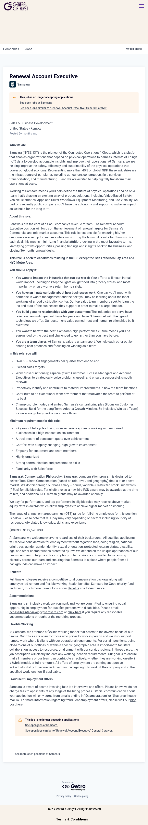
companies (11, 49)
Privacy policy (63, 796)
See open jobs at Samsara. (36, 102)
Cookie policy (81, 796)
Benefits (73, 588)
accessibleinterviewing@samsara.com (36, 612)
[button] (139, 6)
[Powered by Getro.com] (74, 786)
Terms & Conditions (72, 819)
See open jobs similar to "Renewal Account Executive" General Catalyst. (63, 108)
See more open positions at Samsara (37, 753)
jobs (28, 49)
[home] (30, 6)
